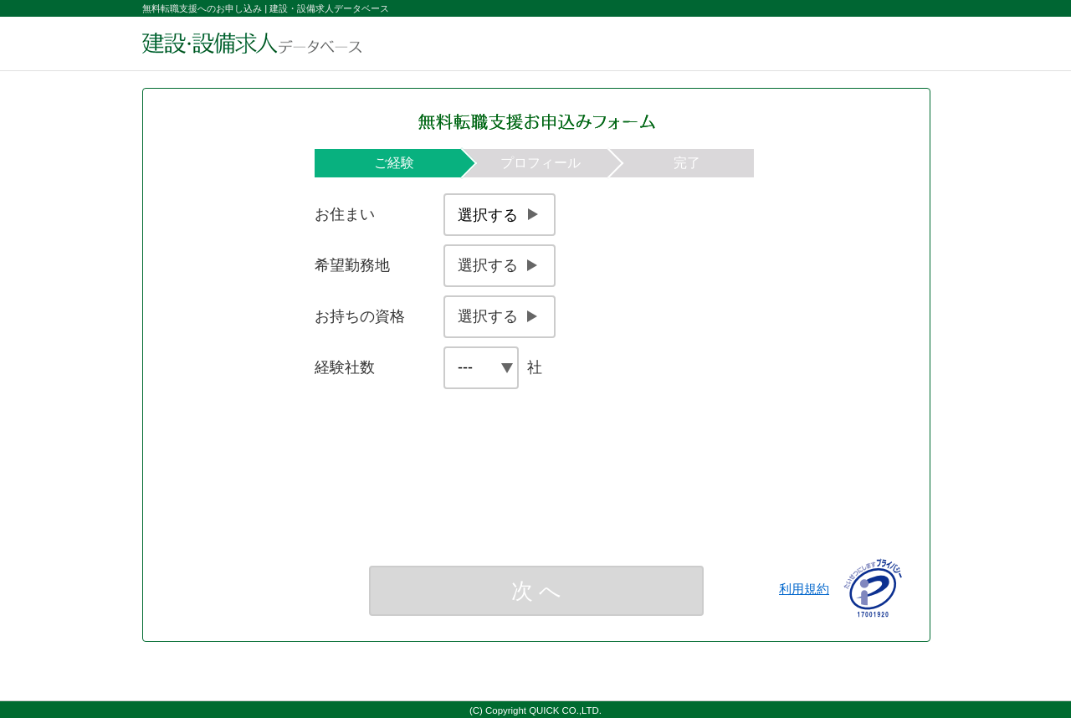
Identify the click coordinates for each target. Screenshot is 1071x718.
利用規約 (804, 589)
